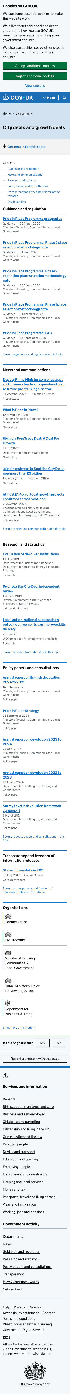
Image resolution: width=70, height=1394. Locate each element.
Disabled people (15, 1144)
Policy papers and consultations (27, 186)
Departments (13, 1236)
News (7, 1244)
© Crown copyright (35, 1384)
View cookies (35, 85)
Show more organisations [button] (19, 1027)
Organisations (16, 201)
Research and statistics (22, 180)
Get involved (12, 1289)
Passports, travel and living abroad (29, 1197)
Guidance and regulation (23, 169)
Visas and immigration (19, 1204)
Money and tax (14, 1189)
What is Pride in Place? (20, 410)
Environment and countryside (25, 1174)
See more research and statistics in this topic (31, 652)
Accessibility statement (21, 1313)
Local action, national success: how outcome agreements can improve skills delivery (34, 624)
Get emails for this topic (26, 147)
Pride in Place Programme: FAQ (27, 333)
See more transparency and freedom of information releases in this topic (27, 890)
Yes (45, 1043)
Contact (48, 1313)
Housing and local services (23, 1182)
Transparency (13, 1274)
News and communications (24, 174)
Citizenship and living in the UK (26, 1129)
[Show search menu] (64, 97)
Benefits (9, 1099)
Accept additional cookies (35, 66)
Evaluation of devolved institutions (31, 554)
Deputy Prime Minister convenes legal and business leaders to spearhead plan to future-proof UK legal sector (34, 384)
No (62, 1043)
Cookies (35, 1307)
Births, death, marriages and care (28, 1106)
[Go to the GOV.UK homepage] (18, 97)
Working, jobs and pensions (23, 1212)
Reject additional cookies (35, 76)
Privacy (19, 1307)
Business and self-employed (24, 1114)
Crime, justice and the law (22, 1136)
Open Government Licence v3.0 (27, 1349)
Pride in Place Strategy (21, 711)
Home (7, 113)
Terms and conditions (19, 1318)
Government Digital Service (23, 1330)
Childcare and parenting (21, 1121)
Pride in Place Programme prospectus (32, 218)
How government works (21, 1281)
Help (6, 1307)
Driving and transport (19, 1152)
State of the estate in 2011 (23, 870)
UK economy (23, 113)
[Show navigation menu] (49, 97)
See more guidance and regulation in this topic (33, 354)
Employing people (16, 1167)
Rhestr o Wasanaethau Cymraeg (27, 1324)
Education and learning (20, 1159)
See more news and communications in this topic (34, 528)
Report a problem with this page (35, 1058)
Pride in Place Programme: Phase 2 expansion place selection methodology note (34, 276)
